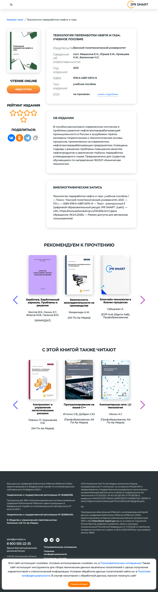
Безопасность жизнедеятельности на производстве (79, 302)
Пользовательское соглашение (60, 547)
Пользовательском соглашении (120, 563)
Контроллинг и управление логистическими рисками (43, 409)
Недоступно (23, 89)
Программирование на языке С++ (79, 406)
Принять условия (79, 584)
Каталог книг (15, 19)
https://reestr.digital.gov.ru (105, 521)
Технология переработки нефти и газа (51, 19)
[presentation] (15, 300)
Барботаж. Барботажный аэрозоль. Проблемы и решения (42, 302)
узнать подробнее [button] (107, 94)
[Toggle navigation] (11, 4)
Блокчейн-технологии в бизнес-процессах (115, 301)
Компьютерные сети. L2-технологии (115, 406)
